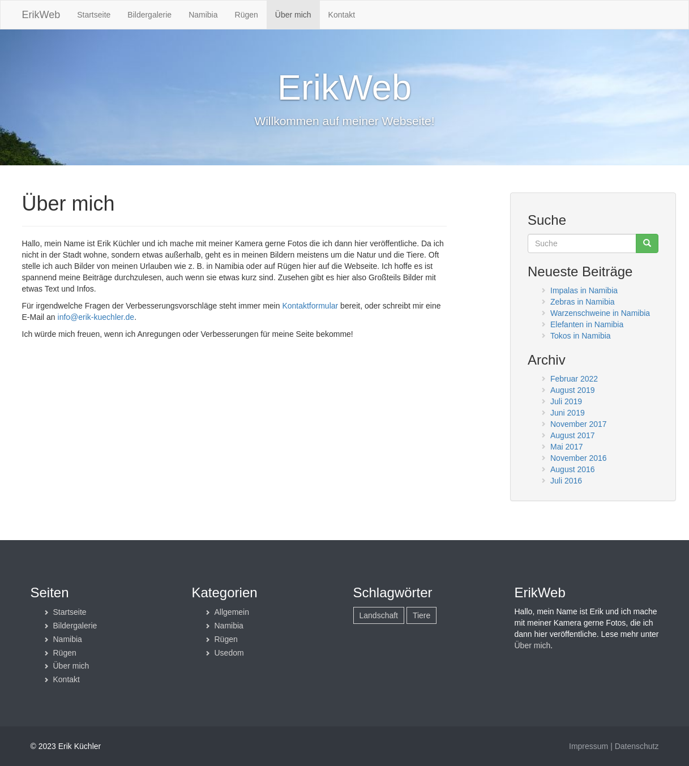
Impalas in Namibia (584, 290)
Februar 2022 (574, 378)
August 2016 (572, 469)
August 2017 (572, 435)
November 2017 (578, 424)
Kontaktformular (310, 305)
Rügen (246, 14)
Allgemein (232, 612)
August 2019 (572, 390)
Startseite (93, 14)
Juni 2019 (567, 412)
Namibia (203, 14)
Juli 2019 (566, 401)
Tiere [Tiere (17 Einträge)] (421, 615)
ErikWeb (41, 14)
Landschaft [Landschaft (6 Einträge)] (379, 615)
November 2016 (578, 458)
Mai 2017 (566, 446)
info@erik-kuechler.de (96, 317)
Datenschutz (637, 746)
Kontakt (341, 14)
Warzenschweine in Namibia (600, 313)
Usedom (229, 652)
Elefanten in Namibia (586, 324)
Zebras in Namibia (582, 301)
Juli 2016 (566, 480)
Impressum (588, 746)
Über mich (293, 14)
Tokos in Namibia (580, 335)
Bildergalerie (149, 14)
